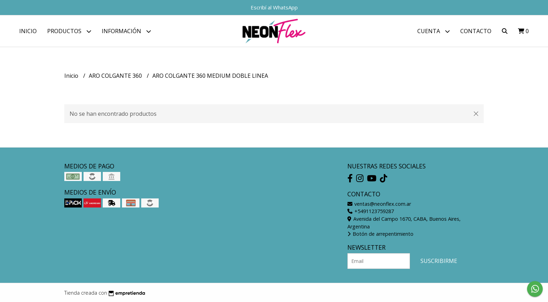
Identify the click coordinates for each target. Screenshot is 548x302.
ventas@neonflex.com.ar (379, 204)
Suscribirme (438, 261)
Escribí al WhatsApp (274, 7)
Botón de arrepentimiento (380, 234)
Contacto (475, 31)
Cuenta (433, 31)
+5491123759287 (370, 211)
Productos (69, 31)
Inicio (28, 31)
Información (126, 31)
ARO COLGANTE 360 (116, 76)
